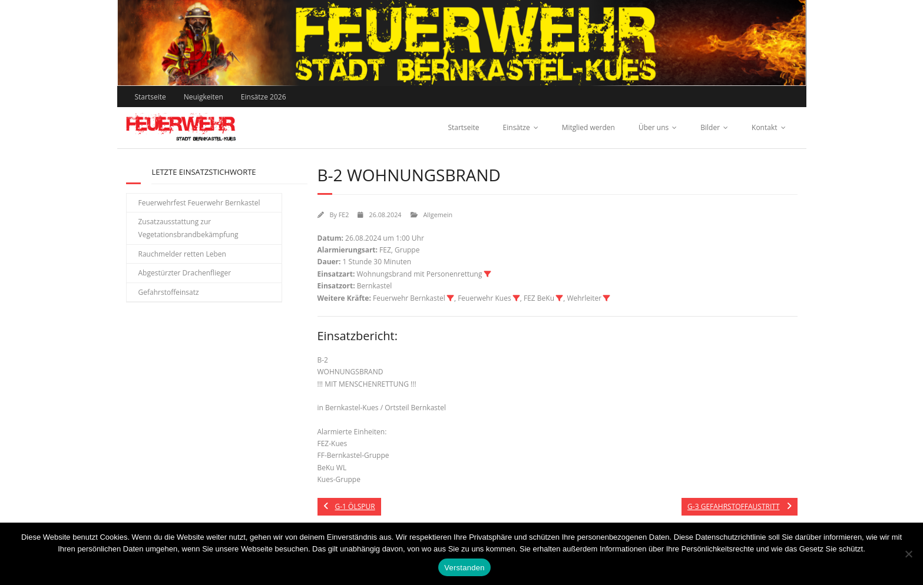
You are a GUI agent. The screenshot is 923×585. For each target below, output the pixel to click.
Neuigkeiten (203, 97)
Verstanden (464, 567)
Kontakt (764, 127)
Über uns (654, 127)
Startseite (150, 97)
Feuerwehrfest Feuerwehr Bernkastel (199, 203)
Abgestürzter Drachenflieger (184, 273)
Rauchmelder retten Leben (182, 254)
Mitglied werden (588, 127)
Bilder (710, 127)
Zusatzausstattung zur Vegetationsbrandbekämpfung (188, 228)
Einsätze (516, 127)
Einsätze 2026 (263, 97)
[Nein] (908, 554)
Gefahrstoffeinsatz (168, 292)
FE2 (344, 214)
